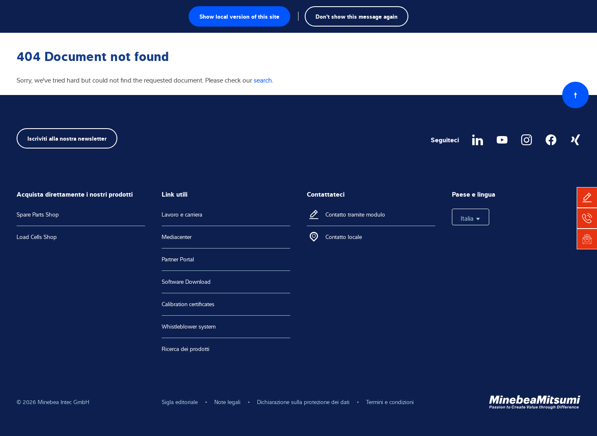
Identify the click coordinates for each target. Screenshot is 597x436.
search (263, 80)
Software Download (186, 282)
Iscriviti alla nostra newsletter (67, 138)
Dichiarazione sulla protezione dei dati (303, 402)
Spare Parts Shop (38, 214)
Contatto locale (343, 237)
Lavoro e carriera (182, 214)
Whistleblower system (189, 326)
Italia (471, 218)
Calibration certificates (188, 304)
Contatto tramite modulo (355, 214)
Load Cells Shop (37, 237)
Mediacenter (177, 237)
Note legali (227, 402)
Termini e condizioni (390, 402)
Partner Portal (178, 259)
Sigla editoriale (180, 402)
